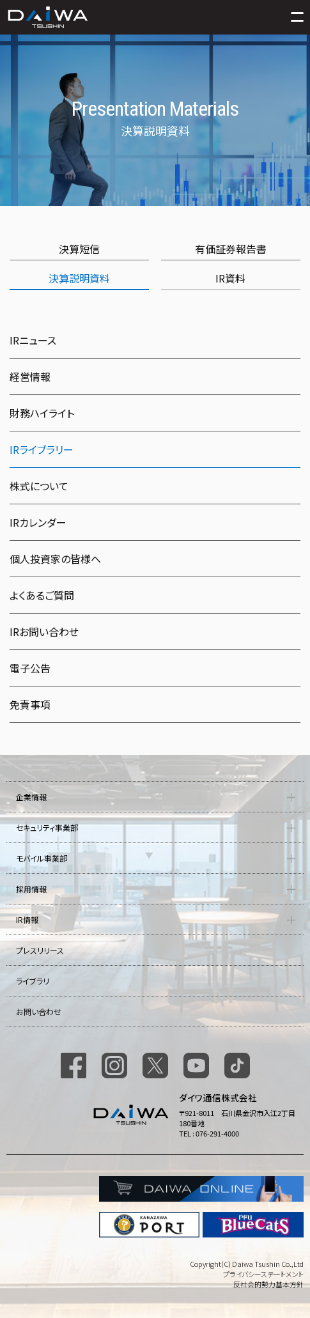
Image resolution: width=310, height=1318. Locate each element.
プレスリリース (40, 950)
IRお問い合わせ (44, 631)
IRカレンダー (38, 522)
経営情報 (30, 376)
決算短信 (79, 248)
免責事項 (30, 704)
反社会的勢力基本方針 (268, 1284)
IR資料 (230, 278)
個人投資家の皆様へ (55, 558)
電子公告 (30, 668)
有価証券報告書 (231, 248)
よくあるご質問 (42, 595)
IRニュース (33, 340)
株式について (39, 485)
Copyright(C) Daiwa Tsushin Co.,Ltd (247, 1264)
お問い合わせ (38, 1011)
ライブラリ (32, 980)
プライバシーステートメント (263, 1274)
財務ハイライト (42, 413)
